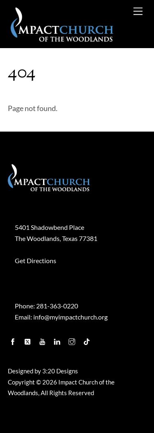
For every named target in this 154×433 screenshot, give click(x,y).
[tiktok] (87, 339)
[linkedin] (58, 339)
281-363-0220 (57, 306)
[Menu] (138, 10)
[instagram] (72, 339)
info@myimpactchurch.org (70, 317)
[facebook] (13, 339)
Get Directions (35, 260)
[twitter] (28, 339)
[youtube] (43, 339)
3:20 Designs (60, 371)
